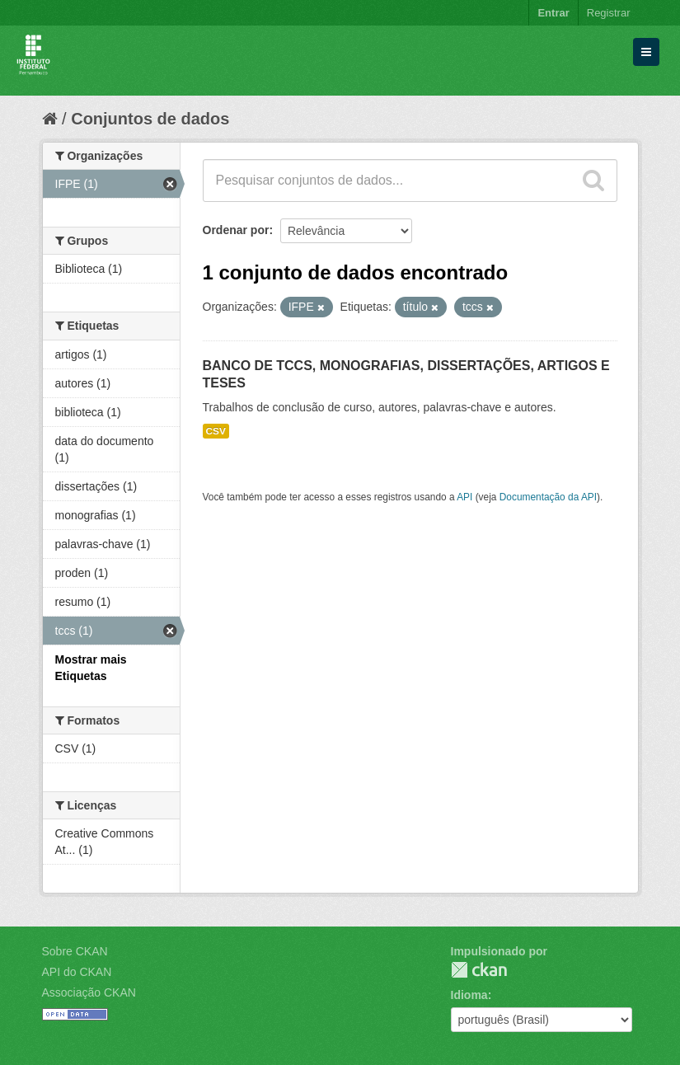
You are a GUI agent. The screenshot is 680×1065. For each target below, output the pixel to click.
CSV (216, 431)
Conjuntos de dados (150, 119)
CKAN (479, 969)
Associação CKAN (89, 992)
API (464, 497)
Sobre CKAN (75, 951)
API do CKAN (77, 971)
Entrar (553, 13)
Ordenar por (236, 230)
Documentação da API (548, 497)
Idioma (469, 995)
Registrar (609, 13)
